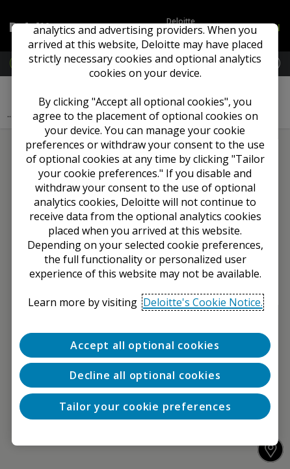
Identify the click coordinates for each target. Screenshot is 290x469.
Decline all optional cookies (145, 375)
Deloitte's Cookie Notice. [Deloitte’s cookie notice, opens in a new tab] (203, 302)
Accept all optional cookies (145, 345)
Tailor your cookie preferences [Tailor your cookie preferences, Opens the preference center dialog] (145, 406)
